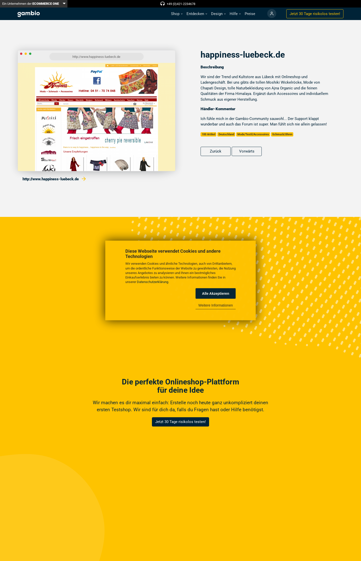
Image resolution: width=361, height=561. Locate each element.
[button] (177, 14)
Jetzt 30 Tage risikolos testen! (180, 421)
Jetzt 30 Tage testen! (315, 14)
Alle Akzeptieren (215, 294)
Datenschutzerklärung (152, 282)
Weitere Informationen (215, 305)
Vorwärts (246, 151)
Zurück (215, 151)
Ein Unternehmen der (30, 4)
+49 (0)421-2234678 (181, 4)
